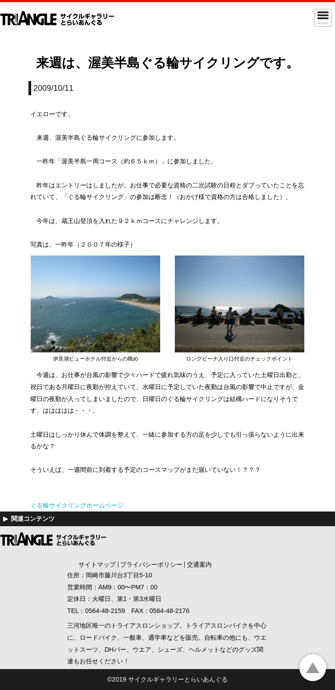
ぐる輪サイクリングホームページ (77, 505)
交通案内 (199, 564)
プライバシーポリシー (151, 564)
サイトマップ (97, 564)
